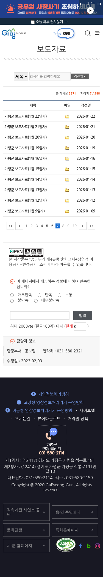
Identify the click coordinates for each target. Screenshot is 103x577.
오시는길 (22, 419)
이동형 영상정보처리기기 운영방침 (42, 410)
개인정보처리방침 (53, 394)
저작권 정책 (78, 419)
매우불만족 (50, 300)
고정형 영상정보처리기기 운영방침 (54, 402)
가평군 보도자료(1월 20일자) (25, 137)
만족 (48, 295)
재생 (90, 10)
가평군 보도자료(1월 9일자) (24, 211)
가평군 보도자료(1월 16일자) (25, 158)
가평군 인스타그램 (97, 546)
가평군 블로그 (88, 546)
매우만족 (25, 295)
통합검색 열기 (88, 33)
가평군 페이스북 (80, 546)
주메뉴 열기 (97, 33)
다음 (98, 4)
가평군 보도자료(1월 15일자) (25, 169)
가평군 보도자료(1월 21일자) (25, 127)
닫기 (66, 22)
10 (75, 226)
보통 (68, 295)
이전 (82, 4)
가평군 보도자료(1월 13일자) (25, 190)
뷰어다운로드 (48, 419)
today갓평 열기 (64, 33)
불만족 (23, 300)
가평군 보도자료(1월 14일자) (25, 179)
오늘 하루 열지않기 (49, 22)
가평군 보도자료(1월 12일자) (25, 200)
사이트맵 (87, 410)
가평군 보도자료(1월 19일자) (25, 148)
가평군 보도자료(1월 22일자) (25, 116)
